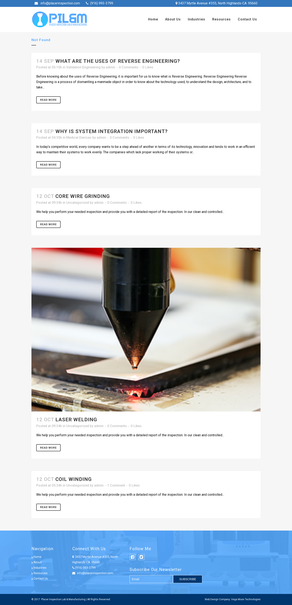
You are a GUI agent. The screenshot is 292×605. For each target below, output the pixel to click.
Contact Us (39, 578)
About (36, 562)
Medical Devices (78, 138)
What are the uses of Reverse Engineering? (117, 61)
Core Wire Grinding (82, 196)
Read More (48, 99)
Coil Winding (73, 479)
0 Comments (129, 67)
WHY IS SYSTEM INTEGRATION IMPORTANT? (111, 131)
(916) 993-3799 (101, 3)
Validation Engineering (83, 67)
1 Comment (116, 485)
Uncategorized (77, 203)
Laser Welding (76, 420)
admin (110, 67)
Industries (38, 567)
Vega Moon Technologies (246, 599)
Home (36, 556)
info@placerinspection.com (60, 3)
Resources (39, 573)
